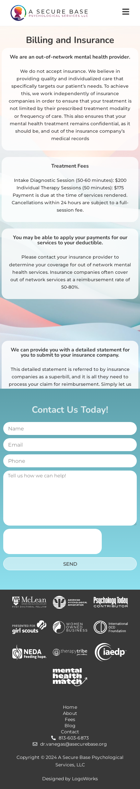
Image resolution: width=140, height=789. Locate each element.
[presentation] (52, 541)
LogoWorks (85, 779)
